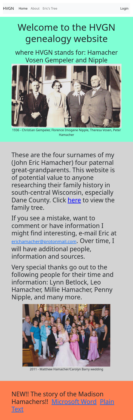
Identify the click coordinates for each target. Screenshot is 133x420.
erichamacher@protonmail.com (44, 241)
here (74, 200)
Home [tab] (23, 8)
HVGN (8, 8)
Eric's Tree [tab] (50, 8)
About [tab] (35, 8)
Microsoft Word (74, 401)
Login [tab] (124, 8)
